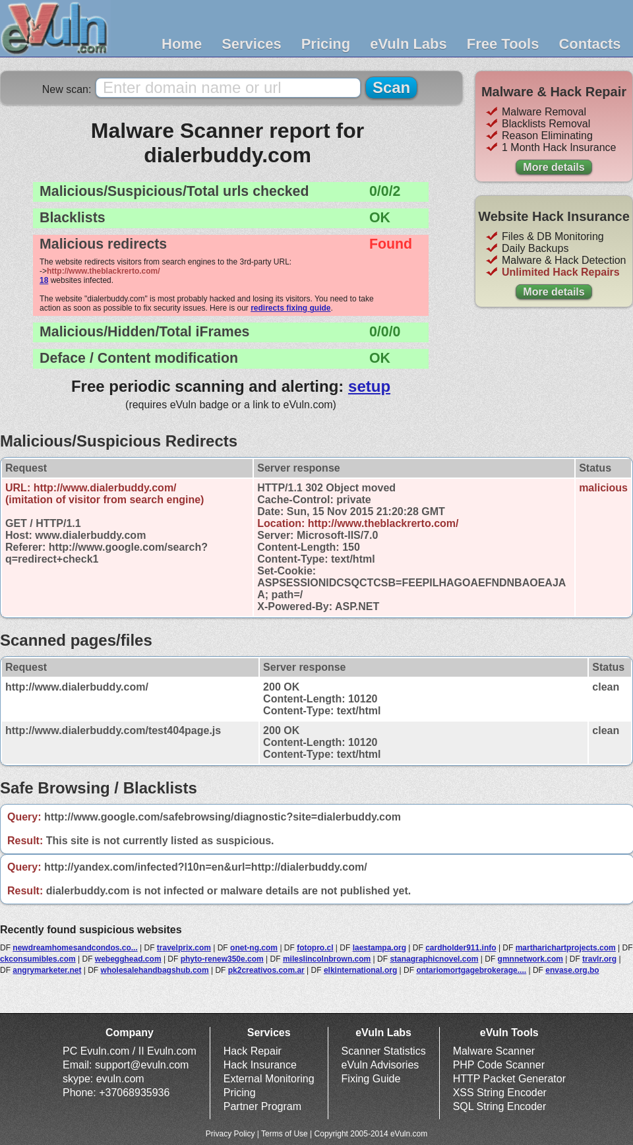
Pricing (326, 44)
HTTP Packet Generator (509, 1078)
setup (369, 386)
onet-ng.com (254, 947)
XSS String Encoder (500, 1092)
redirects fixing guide (290, 308)
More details (553, 167)
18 (44, 280)
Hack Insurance (260, 1064)
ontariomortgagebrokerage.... (471, 970)
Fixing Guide (371, 1078)
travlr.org (599, 959)
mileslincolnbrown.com (327, 959)
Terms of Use (284, 1133)
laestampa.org (379, 947)
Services (252, 44)
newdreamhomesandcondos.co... (75, 947)
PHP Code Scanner (499, 1064)
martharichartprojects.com (566, 947)
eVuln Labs (408, 44)
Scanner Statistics (384, 1051)
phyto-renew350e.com (222, 959)
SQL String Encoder (500, 1106)
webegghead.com (128, 959)
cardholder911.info (460, 947)
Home (182, 44)
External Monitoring (269, 1078)
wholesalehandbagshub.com (155, 970)
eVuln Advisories (380, 1064)
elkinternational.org (360, 970)
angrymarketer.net (47, 970)
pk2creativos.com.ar (266, 970)
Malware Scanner (494, 1051)
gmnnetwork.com (530, 959)
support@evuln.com (142, 1064)
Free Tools (503, 44)
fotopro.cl (315, 947)
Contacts (589, 44)
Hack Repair (253, 1051)
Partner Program (262, 1106)
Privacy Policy (230, 1133)
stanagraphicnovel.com (434, 959)
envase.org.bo (572, 970)
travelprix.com (184, 947)
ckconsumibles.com (38, 959)
